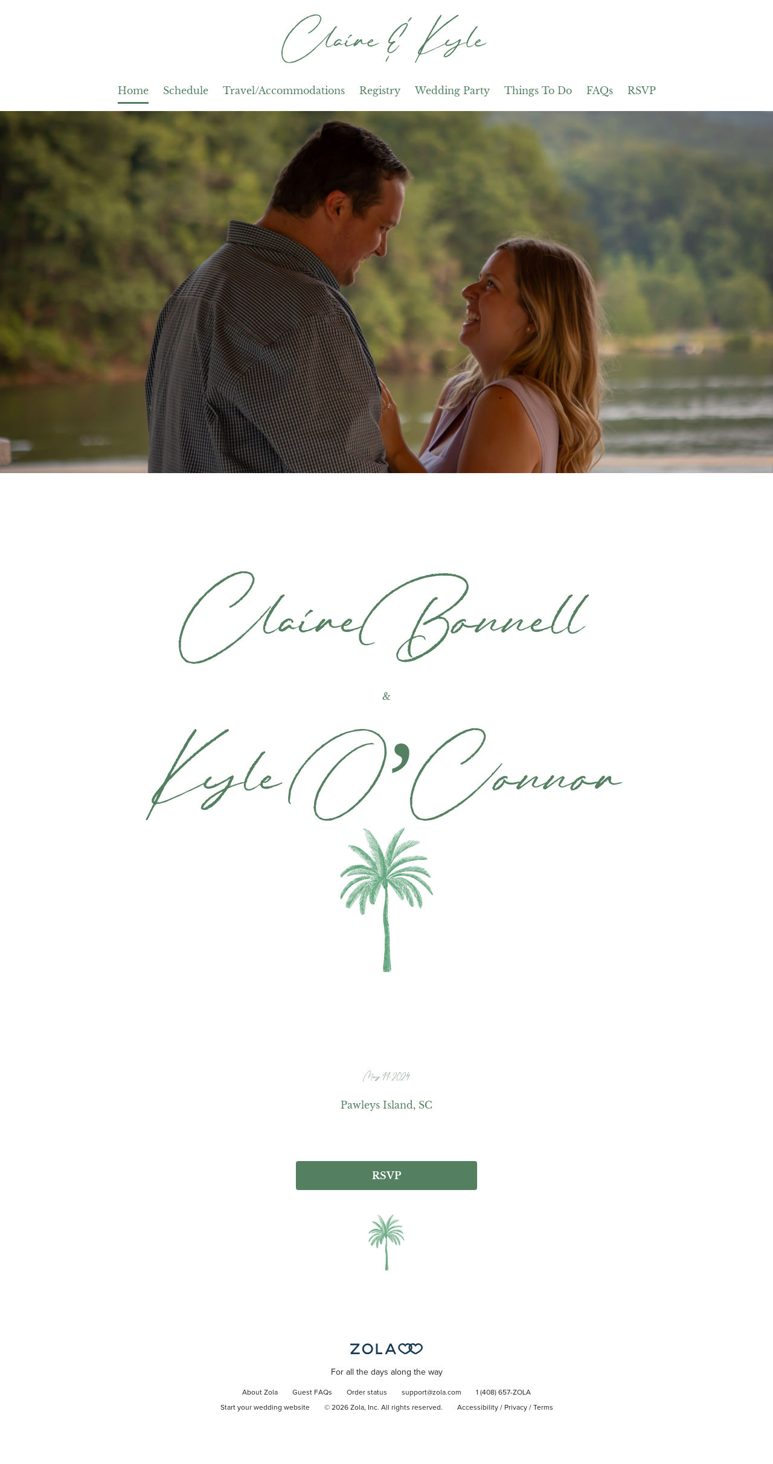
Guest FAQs (312, 1392)
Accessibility (477, 1407)
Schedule (185, 90)
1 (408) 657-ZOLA (503, 1392)
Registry (379, 90)
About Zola (260, 1392)
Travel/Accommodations (284, 90)
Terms (543, 1407)
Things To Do (538, 90)
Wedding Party (452, 90)
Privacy (515, 1407)
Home (133, 90)
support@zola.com (431, 1392)
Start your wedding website (265, 1407)
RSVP (641, 90)
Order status (367, 1392)
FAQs (599, 90)
